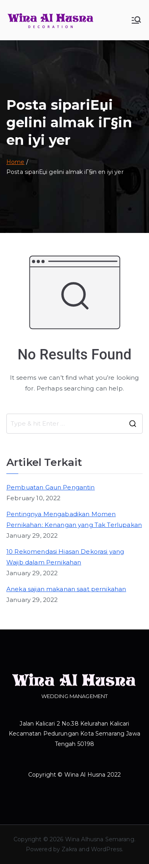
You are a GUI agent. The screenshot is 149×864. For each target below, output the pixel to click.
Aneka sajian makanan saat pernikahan (66, 589)
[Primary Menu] (136, 20)
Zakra (69, 849)
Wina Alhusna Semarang (99, 839)
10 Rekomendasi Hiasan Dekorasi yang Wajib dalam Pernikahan (65, 557)
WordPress (106, 849)
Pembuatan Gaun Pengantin (50, 487)
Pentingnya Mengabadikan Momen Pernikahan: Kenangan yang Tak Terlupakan (74, 519)
